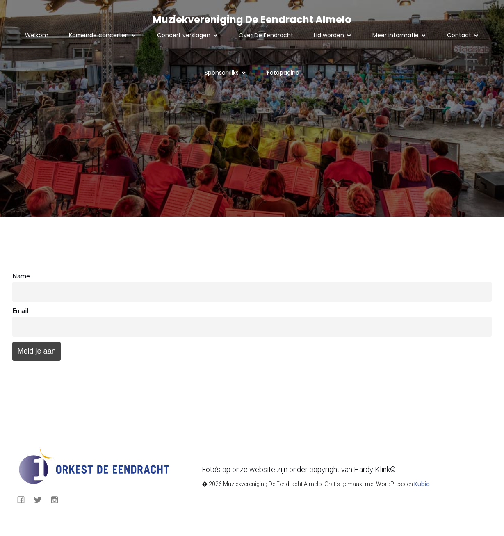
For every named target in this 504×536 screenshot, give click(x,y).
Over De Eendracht (266, 35)
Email (20, 311)
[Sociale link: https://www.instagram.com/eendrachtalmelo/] (57, 499)
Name (21, 276)
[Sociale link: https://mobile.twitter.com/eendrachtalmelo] (40, 499)
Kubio (422, 484)
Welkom (36, 35)
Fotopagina (283, 72)
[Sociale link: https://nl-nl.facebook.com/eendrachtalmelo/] (24, 499)
